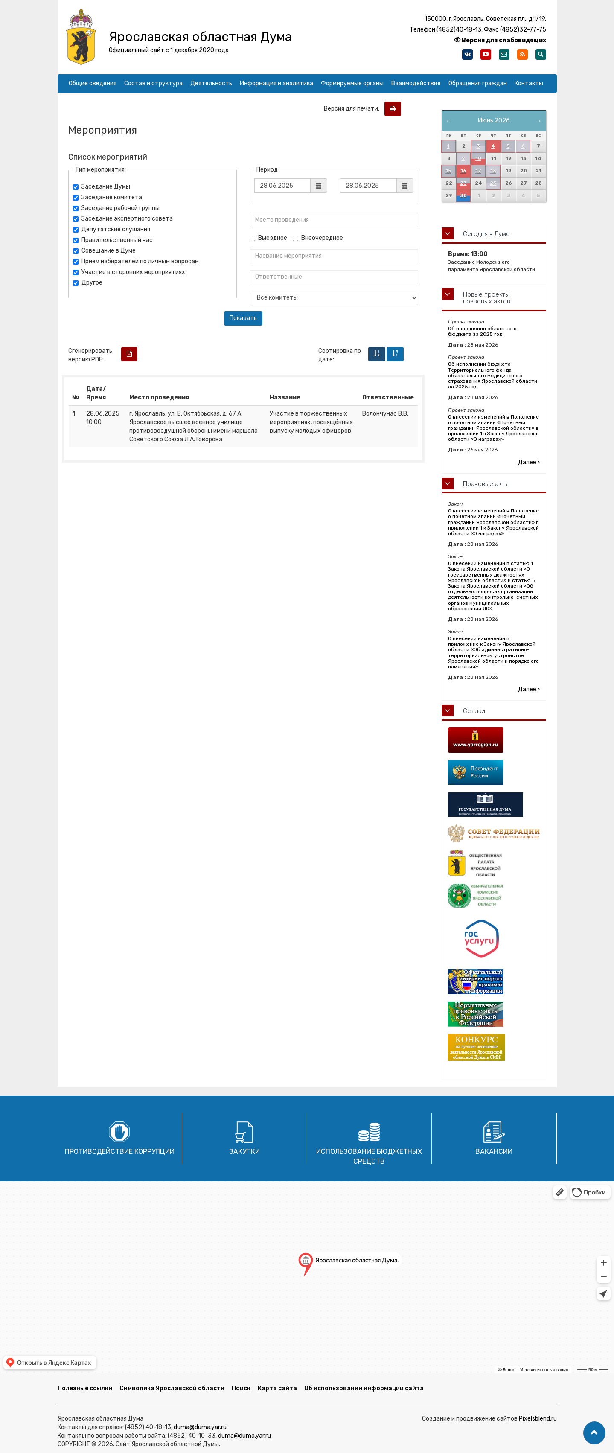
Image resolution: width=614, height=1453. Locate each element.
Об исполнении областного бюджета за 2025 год (482, 331)
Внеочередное (318, 238)
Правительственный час (113, 240)
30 (463, 195)
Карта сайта (277, 1388)
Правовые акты (486, 484)
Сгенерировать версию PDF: (90, 355)
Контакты (529, 83)
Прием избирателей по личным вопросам (136, 261)
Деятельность (211, 83)
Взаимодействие (416, 83)
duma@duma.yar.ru (200, 1427)
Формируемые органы (352, 83)
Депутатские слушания (111, 229)
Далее (529, 462)
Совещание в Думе (104, 250)
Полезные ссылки (85, 1388)
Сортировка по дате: (339, 355)
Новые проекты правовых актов (486, 298)
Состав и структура (153, 83)
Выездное (268, 238)
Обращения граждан (477, 83)
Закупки (244, 1151)
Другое (87, 282)
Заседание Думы (101, 186)
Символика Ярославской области (171, 1388)
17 (478, 171)
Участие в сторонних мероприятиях (129, 272)
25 (493, 183)
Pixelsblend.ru (538, 1418)
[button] (594, 1432)
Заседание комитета (107, 197)
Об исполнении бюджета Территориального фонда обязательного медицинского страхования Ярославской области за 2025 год (492, 375)
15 (448, 171)
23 (463, 183)
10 (478, 158)
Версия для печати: (353, 108)
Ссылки (474, 711)
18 (493, 171)
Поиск (241, 1388)
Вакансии (493, 1151)
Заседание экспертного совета (123, 218)
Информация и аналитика (276, 83)
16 (463, 171)
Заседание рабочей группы (116, 208)
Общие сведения (92, 83)
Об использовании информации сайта (364, 1388)
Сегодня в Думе (486, 234)
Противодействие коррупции (120, 1151)
